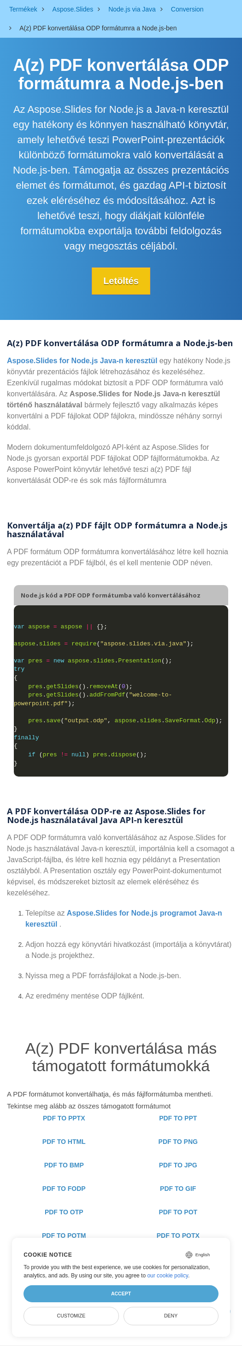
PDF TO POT (178, 1212)
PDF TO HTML (64, 1141)
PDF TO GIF (178, 1188)
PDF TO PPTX (64, 1118)
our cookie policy (167, 1275)
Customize (71, 1315)
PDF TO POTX (178, 1235)
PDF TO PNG (178, 1141)
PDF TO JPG (178, 1165)
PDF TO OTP (64, 1212)
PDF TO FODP (64, 1188)
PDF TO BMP (64, 1165)
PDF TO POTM (64, 1235)
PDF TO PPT (178, 1118)
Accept (121, 1293)
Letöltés (121, 281)
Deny (170, 1315)
